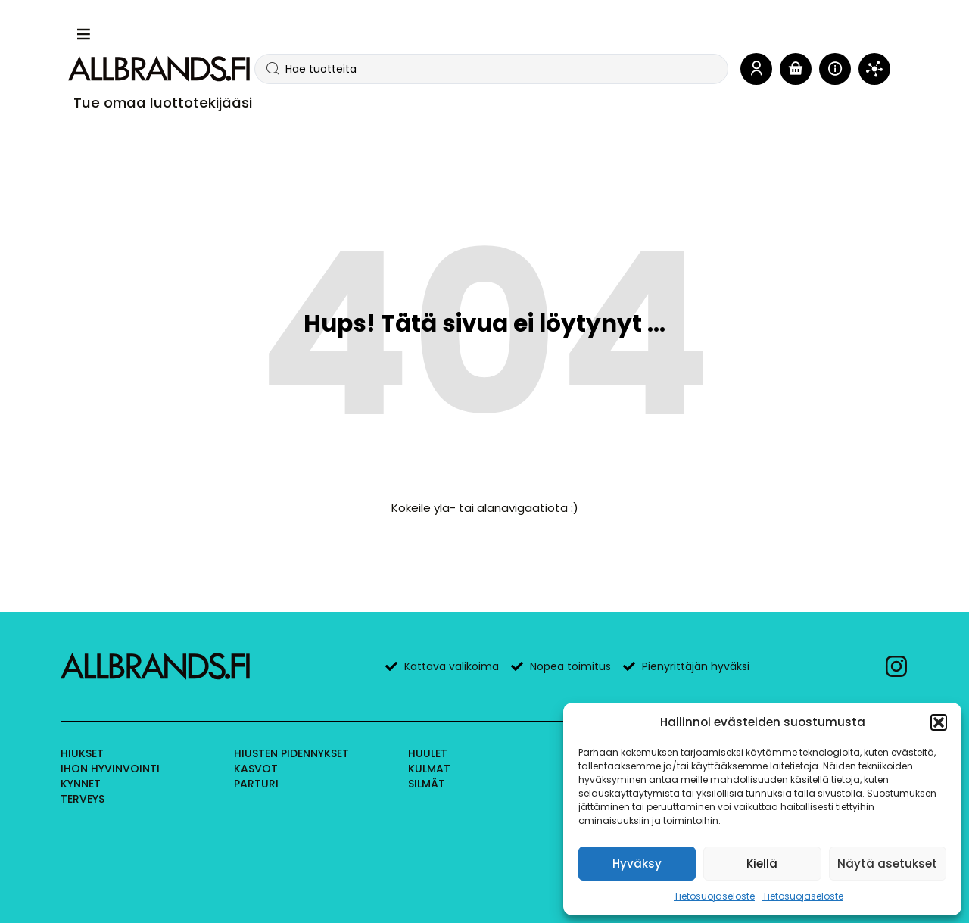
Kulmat (429, 768)
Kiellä (761, 864)
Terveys (82, 798)
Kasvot (256, 768)
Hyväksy (637, 864)
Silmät (426, 783)
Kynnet (81, 783)
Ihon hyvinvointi (110, 768)
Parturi (256, 783)
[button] (938, 722)
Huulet (427, 753)
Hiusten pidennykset (291, 753)
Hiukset (82, 753)
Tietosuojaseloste (714, 896)
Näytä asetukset (887, 864)
